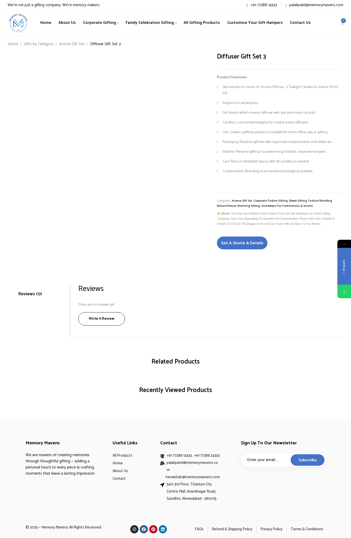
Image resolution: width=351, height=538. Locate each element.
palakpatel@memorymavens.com (314, 5)
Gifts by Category (38, 44)
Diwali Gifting (298, 200)
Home (13, 44)
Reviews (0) (30, 294)
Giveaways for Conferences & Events (287, 205)
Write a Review (101, 319)
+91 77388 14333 (261, 5)
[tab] (37, 294)
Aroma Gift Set (72, 44)
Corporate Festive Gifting (270, 200)
